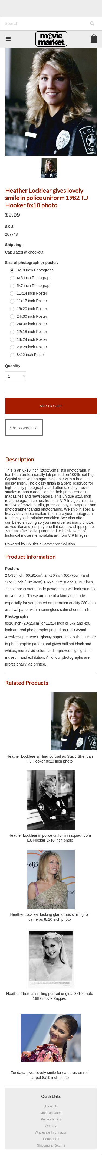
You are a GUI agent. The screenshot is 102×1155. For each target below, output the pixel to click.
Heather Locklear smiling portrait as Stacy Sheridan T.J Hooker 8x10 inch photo (49, 758)
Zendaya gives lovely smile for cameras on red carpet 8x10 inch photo (50, 1075)
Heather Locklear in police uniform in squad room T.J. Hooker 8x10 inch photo (49, 837)
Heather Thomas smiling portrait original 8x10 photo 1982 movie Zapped (49, 996)
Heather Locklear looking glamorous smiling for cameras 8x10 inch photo (49, 917)
